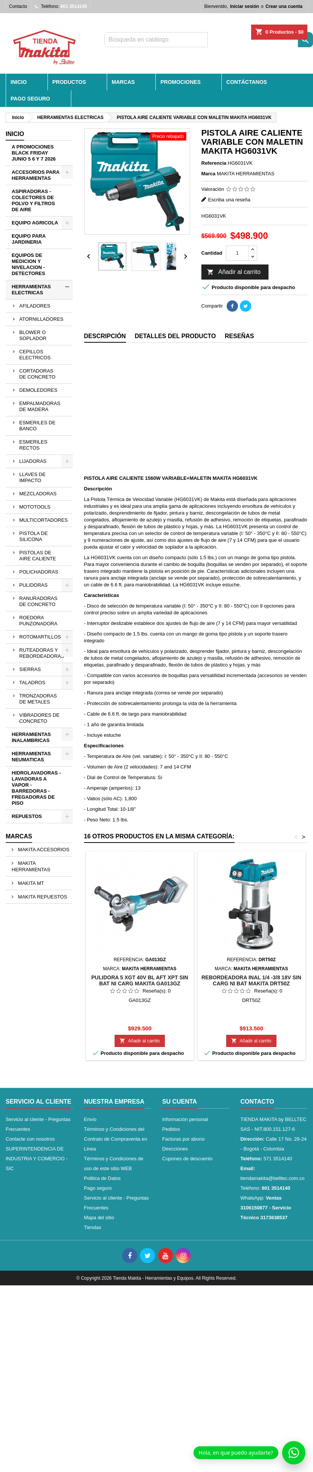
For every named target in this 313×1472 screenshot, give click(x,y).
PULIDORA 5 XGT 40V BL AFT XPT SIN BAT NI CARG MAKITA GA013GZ (139, 980)
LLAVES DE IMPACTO (32, 477)
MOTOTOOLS (35, 507)
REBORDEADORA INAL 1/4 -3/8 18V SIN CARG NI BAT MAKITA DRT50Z (251, 980)
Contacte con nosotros (30, 1139)
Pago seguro (30, 99)
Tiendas (92, 1227)
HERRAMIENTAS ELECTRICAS (31, 289)
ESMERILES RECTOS (33, 445)
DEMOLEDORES (38, 390)
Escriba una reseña (229, 200)
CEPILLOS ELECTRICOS (35, 354)
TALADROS (32, 682)
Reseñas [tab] (239, 336)
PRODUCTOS (69, 82)
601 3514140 (74, 6)
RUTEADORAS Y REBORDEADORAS (41, 653)
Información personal (185, 1119)
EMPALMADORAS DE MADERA (39, 406)
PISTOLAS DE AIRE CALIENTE (37, 555)
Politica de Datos (102, 1178)
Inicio (15, 134)
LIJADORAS (32, 461)
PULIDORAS (33, 585)
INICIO (19, 82)
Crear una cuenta (283, 6)
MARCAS (123, 82)
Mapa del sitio (99, 1217)
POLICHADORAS (38, 572)
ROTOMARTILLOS (40, 637)
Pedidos (171, 1129)
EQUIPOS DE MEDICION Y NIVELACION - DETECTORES (28, 264)
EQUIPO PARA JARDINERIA (29, 239)
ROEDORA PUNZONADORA (38, 620)
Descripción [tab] (105, 336)
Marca (208, 173)
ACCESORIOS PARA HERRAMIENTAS (36, 175)
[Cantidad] (237, 253)
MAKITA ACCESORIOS (43, 849)
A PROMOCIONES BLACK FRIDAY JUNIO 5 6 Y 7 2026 (34, 153)
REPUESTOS (27, 816)
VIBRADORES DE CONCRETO (39, 718)
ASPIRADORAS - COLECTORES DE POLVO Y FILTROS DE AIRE (33, 200)
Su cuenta (179, 1101)
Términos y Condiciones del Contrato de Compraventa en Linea (115, 1139)
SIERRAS (30, 669)
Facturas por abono (183, 1139)
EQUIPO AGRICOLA (35, 223)
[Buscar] (156, 39)
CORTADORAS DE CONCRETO (37, 374)
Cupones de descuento (187, 1158)
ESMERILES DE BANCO (37, 425)
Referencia (213, 163)
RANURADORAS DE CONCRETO (38, 601)
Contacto (18, 6)
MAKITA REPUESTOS (42, 897)
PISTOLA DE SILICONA (33, 536)
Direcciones (175, 1149)
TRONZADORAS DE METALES (38, 699)
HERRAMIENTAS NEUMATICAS (31, 756)
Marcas (19, 836)
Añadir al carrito (234, 272)
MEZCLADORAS (38, 493)
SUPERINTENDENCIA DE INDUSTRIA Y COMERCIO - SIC (37, 1158)
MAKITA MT (30, 883)
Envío (90, 1119)
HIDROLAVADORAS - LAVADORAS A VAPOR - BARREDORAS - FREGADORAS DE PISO (36, 788)
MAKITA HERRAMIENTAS (31, 866)
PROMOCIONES (180, 82)
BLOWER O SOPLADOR (32, 335)
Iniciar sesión (244, 6)
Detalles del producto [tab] (175, 336)
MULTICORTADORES (43, 520)
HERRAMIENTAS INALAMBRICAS (31, 737)
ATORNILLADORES (41, 319)
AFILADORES (34, 306)
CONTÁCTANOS (246, 82)
